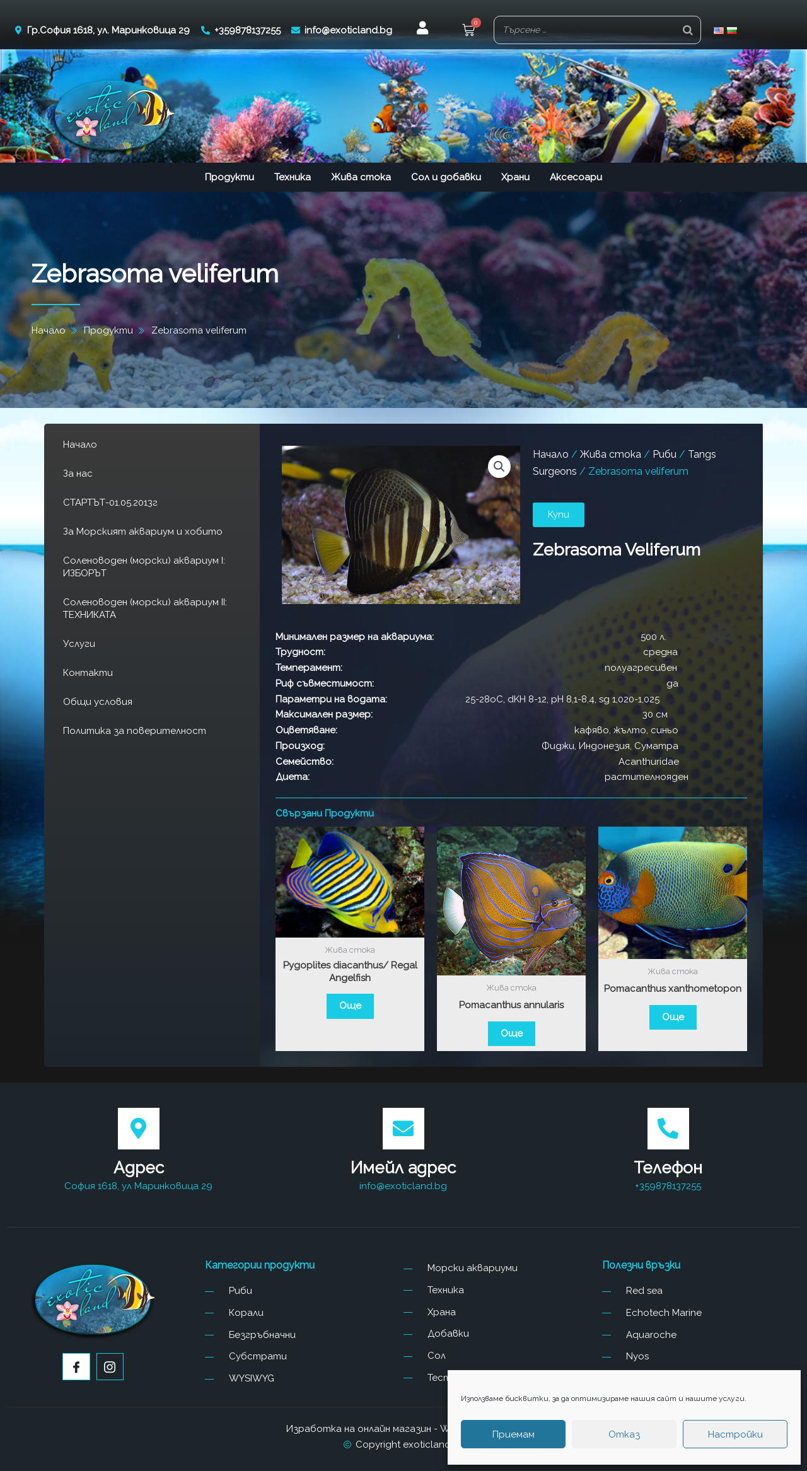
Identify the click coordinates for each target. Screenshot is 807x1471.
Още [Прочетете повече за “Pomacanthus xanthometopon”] (673, 1017)
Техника (292, 177)
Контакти (88, 672)
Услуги (79, 643)
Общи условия (97, 701)
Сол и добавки (446, 177)
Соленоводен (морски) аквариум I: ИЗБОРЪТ (144, 567)
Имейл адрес (403, 1167)
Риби (664, 454)
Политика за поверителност (134, 730)
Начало (80, 444)
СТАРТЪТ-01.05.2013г (110, 502)
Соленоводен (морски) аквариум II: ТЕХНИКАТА (145, 608)
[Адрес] (139, 1128)
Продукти (229, 177)
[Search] (687, 30)
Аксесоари (576, 177)
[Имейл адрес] (403, 1128)
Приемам (513, 1434)
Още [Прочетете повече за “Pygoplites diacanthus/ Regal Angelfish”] (350, 1005)
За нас (78, 473)
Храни (515, 177)
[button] (499, 466)
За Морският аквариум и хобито (143, 531)
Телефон (668, 1167)
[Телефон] (668, 1128)
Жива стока (361, 177)
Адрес (138, 1167)
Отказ (624, 1434)
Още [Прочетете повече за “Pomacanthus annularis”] (512, 1033)
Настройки (735, 1434)
